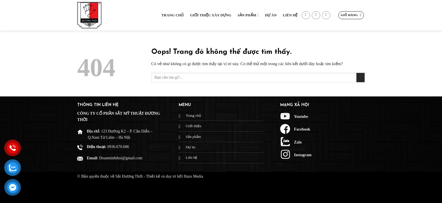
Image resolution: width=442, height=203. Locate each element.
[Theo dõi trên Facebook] (306, 15)
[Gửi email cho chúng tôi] (316, 15)
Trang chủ (172, 15)
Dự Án (271, 15)
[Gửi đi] (360, 78)
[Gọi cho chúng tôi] (326, 15)
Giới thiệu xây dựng (210, 15)
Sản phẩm (248, 15)
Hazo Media (193, 176)
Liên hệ (290, 15)
